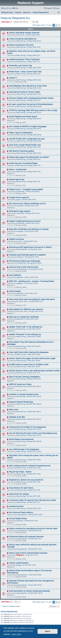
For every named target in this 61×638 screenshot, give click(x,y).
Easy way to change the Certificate (24, 317)
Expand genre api (16, 179)
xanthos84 (20, 191)
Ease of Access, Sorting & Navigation (24, 377)
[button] (59, 25)
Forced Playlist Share (18, 518)
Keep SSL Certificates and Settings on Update (29, 229)
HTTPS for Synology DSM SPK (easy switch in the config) (33, 110)
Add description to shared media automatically (29, 591)
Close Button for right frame (21, 488)
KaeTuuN (19, 319)
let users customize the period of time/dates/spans (31, 104)
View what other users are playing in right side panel (32, 299)
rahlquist (19, 257)
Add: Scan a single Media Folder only (25, 145)
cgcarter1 (19, 277)
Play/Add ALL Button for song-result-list (26, 480)
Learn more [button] (16, 634)
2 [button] (56, 25)
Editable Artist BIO (17, 417)
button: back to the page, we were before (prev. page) (32, 358)
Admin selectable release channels (24, 33)
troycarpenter (21, 514)
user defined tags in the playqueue (24, 449)
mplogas (19, 231)
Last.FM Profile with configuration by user (27, 139)
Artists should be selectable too (22, 39)
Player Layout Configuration (21, 133)
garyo (18, 199)
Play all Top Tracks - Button (20, 472)
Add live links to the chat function (23, 267)
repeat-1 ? (13, 78)
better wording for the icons (21, 45)
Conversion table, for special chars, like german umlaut (32, 500)
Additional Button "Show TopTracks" (24, 59)
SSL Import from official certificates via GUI (27, 204)
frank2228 (20, 213)
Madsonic (20, 555)
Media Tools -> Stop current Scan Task (25, 72)
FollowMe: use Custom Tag (20, 65)
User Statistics (15, 275)
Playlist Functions (16, 239)
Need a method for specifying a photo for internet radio (33, 528)
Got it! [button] (47, 631)
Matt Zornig (20, 41)
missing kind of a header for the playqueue (27, 427)
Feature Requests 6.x (15, 18)
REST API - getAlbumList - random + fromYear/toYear (31, 281)
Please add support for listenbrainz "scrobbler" (29, 157)
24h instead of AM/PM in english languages (27, 126)
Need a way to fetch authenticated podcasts (28, 553)
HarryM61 (19, 206)
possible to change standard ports (24, 394)
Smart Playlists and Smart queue (23, 116)
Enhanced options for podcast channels (26, 537)
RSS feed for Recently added (21, 151)
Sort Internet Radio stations (21, 512)
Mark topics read (38, 25)
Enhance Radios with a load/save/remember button (31, 98)
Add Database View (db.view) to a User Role (28, 86)
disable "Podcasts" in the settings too (25, 334)
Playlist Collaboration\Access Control (24, 221)
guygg (18, 565)
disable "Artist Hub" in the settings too (25, 327)
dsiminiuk (20, 35)
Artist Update (15, 291)
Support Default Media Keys (21, 402)
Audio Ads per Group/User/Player (23, 163)
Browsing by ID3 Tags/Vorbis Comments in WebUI (30, 247)
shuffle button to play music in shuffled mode (28, 364)
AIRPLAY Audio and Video (20, 384)
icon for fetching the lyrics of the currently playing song (33, 433)
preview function (16, 506)
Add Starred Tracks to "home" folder (24, 92)
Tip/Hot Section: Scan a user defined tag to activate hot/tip (34, 371)
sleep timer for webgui (19, 494)
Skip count (13, 409)
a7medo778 (20, 263)
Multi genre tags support (19, 211)
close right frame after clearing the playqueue (29, 352)
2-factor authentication (19, 563)
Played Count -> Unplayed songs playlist (26, 189)
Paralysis (19, 521)
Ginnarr (19, 241)
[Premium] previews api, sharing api (24, 261)
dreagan (19, 283)
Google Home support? (19, 197)
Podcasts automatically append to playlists (27, 255)
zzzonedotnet (21, 249)
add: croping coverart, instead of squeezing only (29, 466)
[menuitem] (15, 8)
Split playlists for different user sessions (26, 309)
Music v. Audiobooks (17, 169)
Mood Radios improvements (21, 439)
